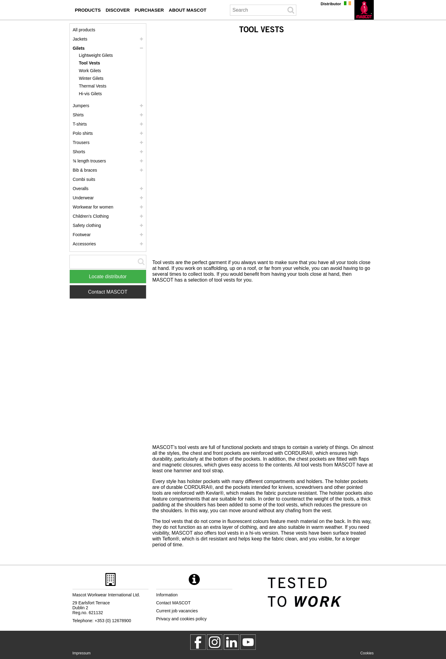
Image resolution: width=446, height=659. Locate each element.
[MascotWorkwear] (198, 642)
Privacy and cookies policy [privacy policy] (181, 618)
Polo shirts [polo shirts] (83, 133)
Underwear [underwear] (83, 197)
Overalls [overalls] (81, 188)
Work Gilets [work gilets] (90, 70)
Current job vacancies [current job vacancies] (177, 610)
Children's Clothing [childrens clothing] (91, 216)
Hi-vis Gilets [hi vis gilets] (90, 93)
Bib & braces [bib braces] (85, 170)
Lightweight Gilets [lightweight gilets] (96, 55)
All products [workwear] (84, 29)
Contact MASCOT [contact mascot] (173, 602)
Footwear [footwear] (82, 234)
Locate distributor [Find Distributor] (108, 276)
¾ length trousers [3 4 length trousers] (89, 160)
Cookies (366, 653)
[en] (364, 10)
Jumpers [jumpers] (81, 105)
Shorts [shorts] (79, 151)
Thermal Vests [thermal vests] (92, 86)
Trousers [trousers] (81, 142)
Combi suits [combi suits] (84, 179)
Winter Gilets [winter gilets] (91, 78)
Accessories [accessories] (84, 243)
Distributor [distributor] (331, 4)
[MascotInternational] (248, 642)
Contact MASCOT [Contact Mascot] (107, 291)
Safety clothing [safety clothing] (87, 225)
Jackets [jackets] (80, 39)
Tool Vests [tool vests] (89, 62)
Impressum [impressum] (82, 653)
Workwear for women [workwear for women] (93, 207)
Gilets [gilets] (79, 48)
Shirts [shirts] (78, 114)
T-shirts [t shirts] (80, 124)
